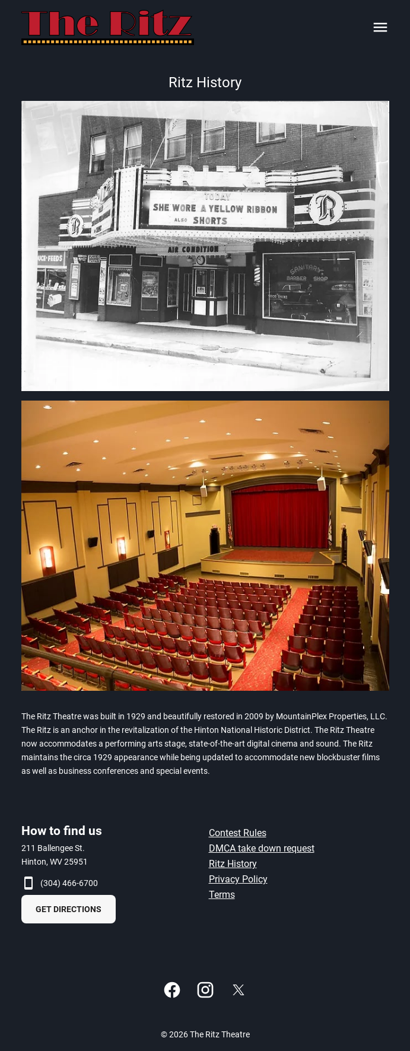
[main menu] (380, 27)
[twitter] (238, 989)
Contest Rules (237, 833)
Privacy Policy (238, 879)
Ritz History (233, 863)
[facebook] (172, 989)
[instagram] (205, 989)
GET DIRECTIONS (68, 909)
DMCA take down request (261, 848)
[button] (205, 246)
